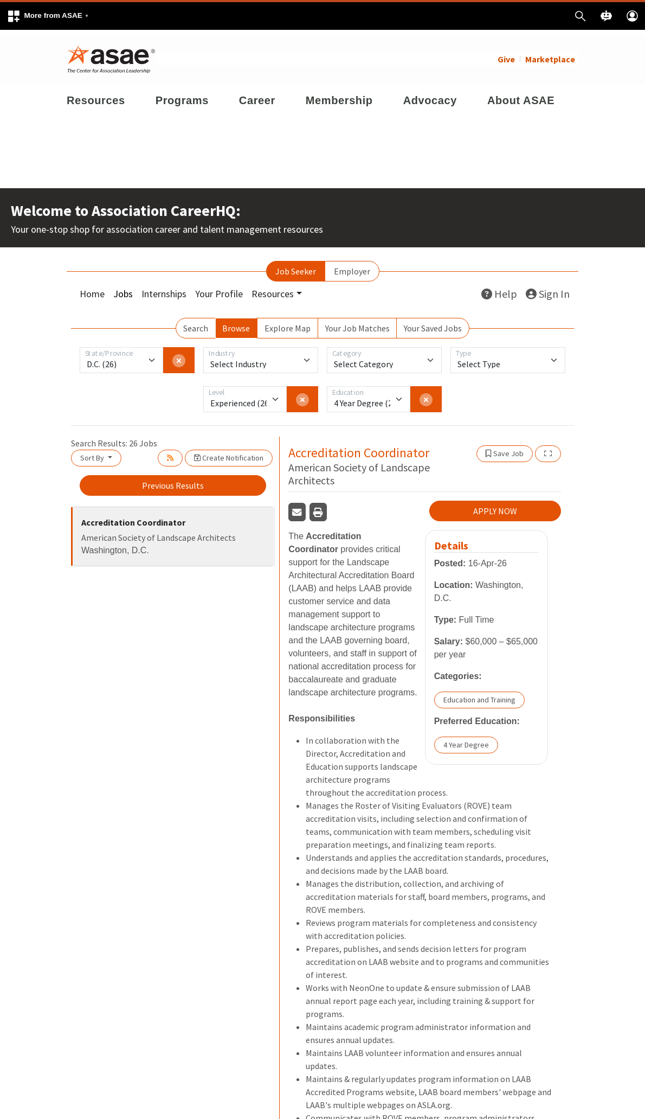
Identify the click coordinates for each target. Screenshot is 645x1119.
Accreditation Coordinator (133, 517)
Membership (339, 95)
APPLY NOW (495, 506)
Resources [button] (272, 289)
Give (506, 54)
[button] (47, 16)
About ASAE (520, 95)
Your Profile (219, 289)
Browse (236, 323)
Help (499, 289)
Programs (182, 95)
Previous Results (173, 480)
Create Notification (228, 453)
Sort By (93, 453)
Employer (352, 266)
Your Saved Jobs (433, 323)
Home (92, 289)
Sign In (548, 289)
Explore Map (288, 323)
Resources (96, 95)
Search (195, 323)
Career (257, 95)
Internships (163, 289)
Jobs (123, 289)
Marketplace (550, 54)
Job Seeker (295, 266)
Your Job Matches (357, 323)
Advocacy (430, 95)
